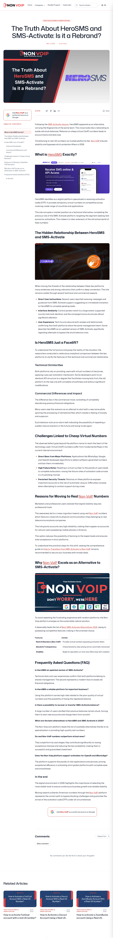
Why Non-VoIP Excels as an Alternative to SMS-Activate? (15, 169)
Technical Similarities (13, 146)
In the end (9, 178)
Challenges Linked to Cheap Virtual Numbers (17, 157)
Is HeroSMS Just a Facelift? (14, 142)
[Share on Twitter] (47, 111)
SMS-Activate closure (58, 124)
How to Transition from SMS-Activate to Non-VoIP (67, 549)
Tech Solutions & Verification (56, 21)
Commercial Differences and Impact (16, 151)
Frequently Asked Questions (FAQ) (17, 175)
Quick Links (67, 5)
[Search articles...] (85, 5)
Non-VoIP (95, 140)
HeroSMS (55, 154)
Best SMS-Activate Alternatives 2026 (79, 627)
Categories (40, 5)
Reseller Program (54, 5)
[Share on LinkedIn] (55, 111)
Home (30, 5)
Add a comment (43, 844)
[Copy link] (59, 111)
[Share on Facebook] (51, 111)
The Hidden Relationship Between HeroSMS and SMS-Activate (16, 137)
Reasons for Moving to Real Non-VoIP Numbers (16, 163)
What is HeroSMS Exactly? (14, 132)
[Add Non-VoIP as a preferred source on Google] (17, 115)
